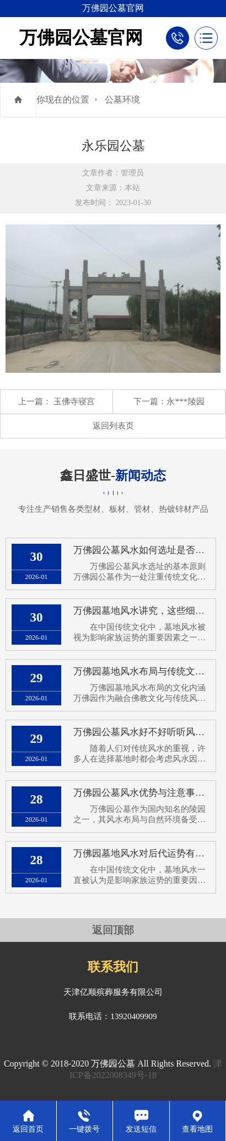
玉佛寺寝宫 (74, 401)
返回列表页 (113, 425)
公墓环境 (122, 99)
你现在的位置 (62, 99)
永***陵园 (185, 401)
